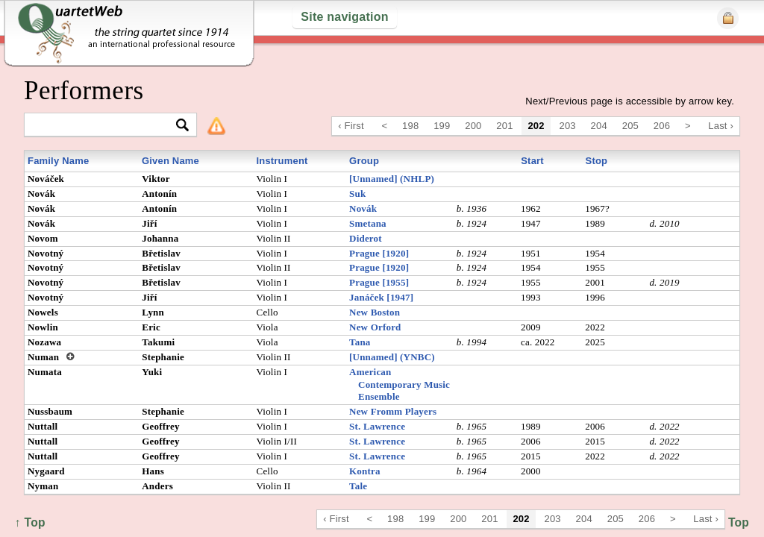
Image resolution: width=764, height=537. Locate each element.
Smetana (367, 223)
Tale (358, 486)
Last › (720, 125)
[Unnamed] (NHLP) (391, 178)
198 (410, 125)
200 (473, 125)
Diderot (365, 238)
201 (504, 125)
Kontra (365, 471)
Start (532, 160)
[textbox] (104, 125)
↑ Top (733, 522)
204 (599, 125)
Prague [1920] (379, 253)
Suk (357, 193)
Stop (597, 160)
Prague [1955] (379, 282)
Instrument (281, 160)
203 (568, 125)
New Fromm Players (392, 411)
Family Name (58, 160)
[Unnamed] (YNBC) (392, 356)
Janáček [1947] (381, 297)
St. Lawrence (377, 426)
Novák (363, 208)
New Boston (374, 312)
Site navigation (344, 16)
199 (441, 125)
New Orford (375, 327)
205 (630, 125)
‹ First (351, 125)
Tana (360, 342)
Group (364, 160)
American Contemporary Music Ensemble (399, 384)
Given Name (170, 160)
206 (662, 125)
